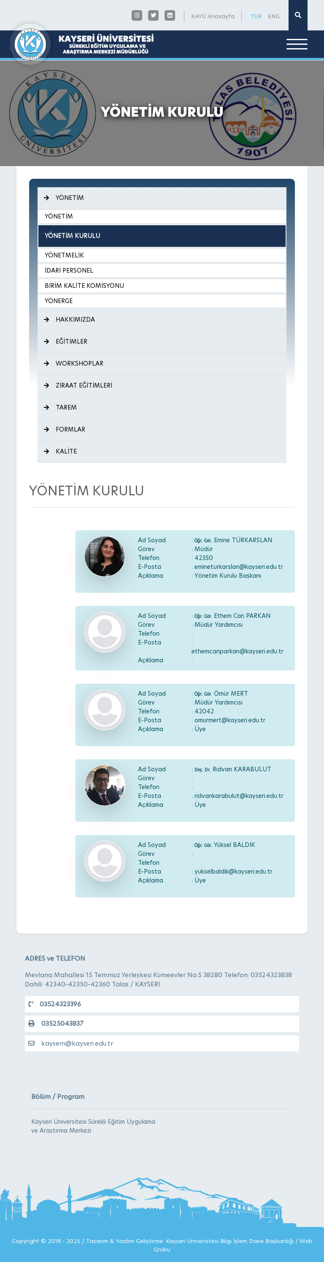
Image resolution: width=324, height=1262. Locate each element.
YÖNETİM (64, 198)
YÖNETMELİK (64, 255)
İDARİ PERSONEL (69, 270)
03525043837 (55, 1023)
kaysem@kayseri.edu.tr (70, 1043)
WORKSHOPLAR (73, 363)
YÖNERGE (59, 301)
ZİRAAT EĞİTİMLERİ (78, 385)
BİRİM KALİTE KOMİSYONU (84, 285)
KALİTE (60, 451)
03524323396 (54, 1004)
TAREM (60, 407)
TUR (256, 16)
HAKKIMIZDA (69, 319)
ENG (274, 16)
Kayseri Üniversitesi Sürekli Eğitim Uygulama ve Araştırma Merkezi (93, 1126)
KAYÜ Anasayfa (213, 16)
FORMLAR (64, 429)
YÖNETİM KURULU (72, 236)
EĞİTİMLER (65, 341)
